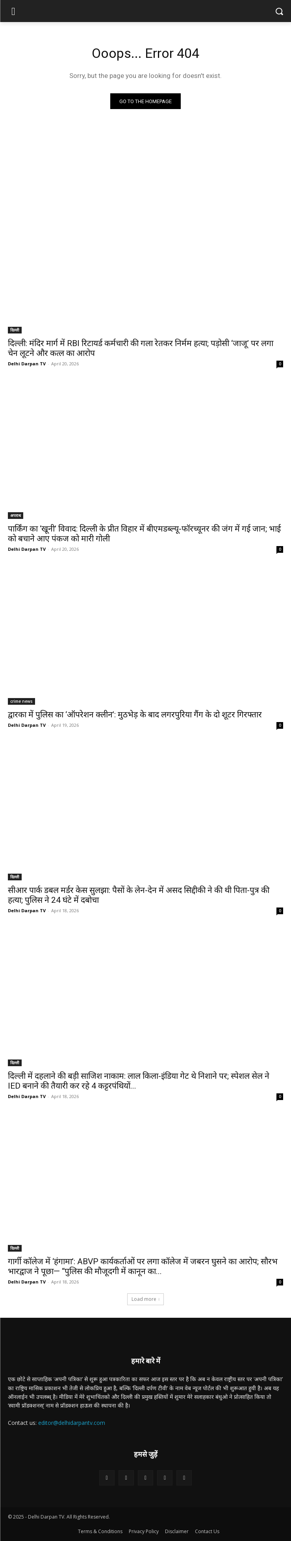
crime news (21, 701)
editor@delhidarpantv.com (71, 1422)
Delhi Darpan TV (27, 364)
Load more (146, 1299)
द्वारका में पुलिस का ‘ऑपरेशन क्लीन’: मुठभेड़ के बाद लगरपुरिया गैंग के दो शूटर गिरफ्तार (135, 714)
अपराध (15, 515)
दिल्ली (14, 330)
